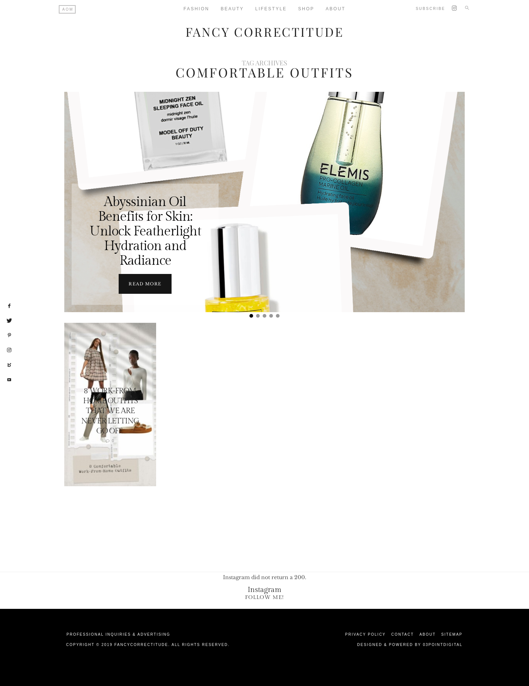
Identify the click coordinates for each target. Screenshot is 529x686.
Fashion (196, 8)
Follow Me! (264, 597)
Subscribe (430, 9)
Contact (402, 634)
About (336, 8)
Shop (306, 8)
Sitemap (452, 634)
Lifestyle (271, 8)
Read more (145, 283)
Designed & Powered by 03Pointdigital (410, 644)
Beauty (232, 8)
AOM (67, 9)
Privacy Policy (365, 634)
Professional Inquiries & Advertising (118, 634)
